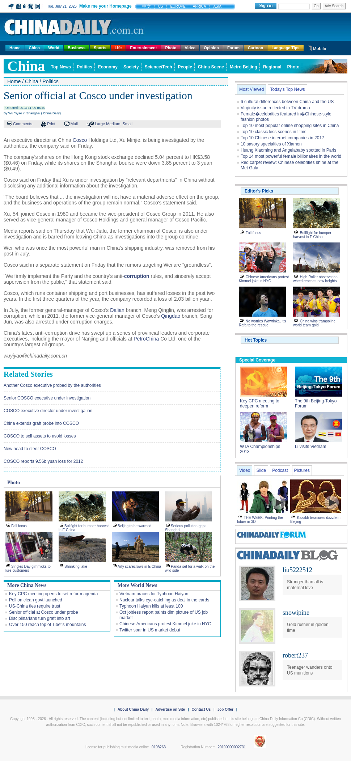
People (185, 66)
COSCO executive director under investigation (48, 410)
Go (316, 6)
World (53, 48)
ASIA (217, 6)
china (26, 66)
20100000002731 (231, 747)
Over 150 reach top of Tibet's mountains (47, 624)
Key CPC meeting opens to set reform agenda (53, 593)
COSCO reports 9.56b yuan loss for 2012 (43, 461)
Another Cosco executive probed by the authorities (52, 385)
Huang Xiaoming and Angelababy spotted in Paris (288, 150)
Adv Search (334, 6)
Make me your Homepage (105, 6)
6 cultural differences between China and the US (287, 101)
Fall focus (19, 526)
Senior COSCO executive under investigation (47, 398)
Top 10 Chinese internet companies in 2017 (282, 137)
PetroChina (146, 339)
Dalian (117, 310)
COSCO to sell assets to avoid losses (40, 436)
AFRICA (199, 6)
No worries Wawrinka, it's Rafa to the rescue (262, 323)
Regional (272, 66)
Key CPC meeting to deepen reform (259, 403)
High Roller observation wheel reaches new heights (315, 279)
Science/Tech (158, 66)
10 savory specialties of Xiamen (271, 144)
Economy (108, 66)
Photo (170, 48)
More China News (26, 585)
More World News (137, 585)
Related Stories (28, 374)
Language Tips (285, 48)
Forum (233, 48)
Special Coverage (257, 360)
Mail (74, 124)
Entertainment (143, 48)
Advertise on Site (170, 709)
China (34, 48)
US (160, 6)
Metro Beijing (243, 66)
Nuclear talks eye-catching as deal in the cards (164, 600)
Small (127, 124)
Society (131, 66)
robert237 (295, 655)
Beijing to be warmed (134, 526)
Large (100, 124)
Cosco (80, 140)
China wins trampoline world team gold (314, 323)
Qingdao (170, 316)
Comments (22, 124)
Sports (100, 48)
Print (51, 124)
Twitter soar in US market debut (149, 630)
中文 (146, 6)
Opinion (211, 48)
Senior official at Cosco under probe (43, 612)
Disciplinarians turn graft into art (39, 618)
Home (15, 48)
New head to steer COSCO (30, 448)
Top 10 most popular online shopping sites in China (290, 125)
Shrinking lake (75, 566)
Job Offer (225, 709)
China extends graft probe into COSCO (41, 423)
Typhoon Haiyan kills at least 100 (151, 606)
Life (118, 48)
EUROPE (178, 6)
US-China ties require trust (34, 606)
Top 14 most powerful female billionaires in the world (291, 156)
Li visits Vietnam (310, 446)
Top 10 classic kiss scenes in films (273, 131)
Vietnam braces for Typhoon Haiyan (153, 593)
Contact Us (201, 709)
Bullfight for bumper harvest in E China (312, 235)
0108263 (159, 747)
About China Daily (133, 709)
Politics (84, 66)
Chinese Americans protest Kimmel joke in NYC (165, 623)
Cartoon (255, 48)
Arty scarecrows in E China (139, 566)
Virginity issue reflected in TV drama (275, 107)
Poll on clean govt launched (35, 600)
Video (190, 48)
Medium (113, 124)
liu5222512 (297, 570)
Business (76, 48)
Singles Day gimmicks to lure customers (28, 568)
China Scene (211, 66)
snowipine (296, 612)
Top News (61, 66)
